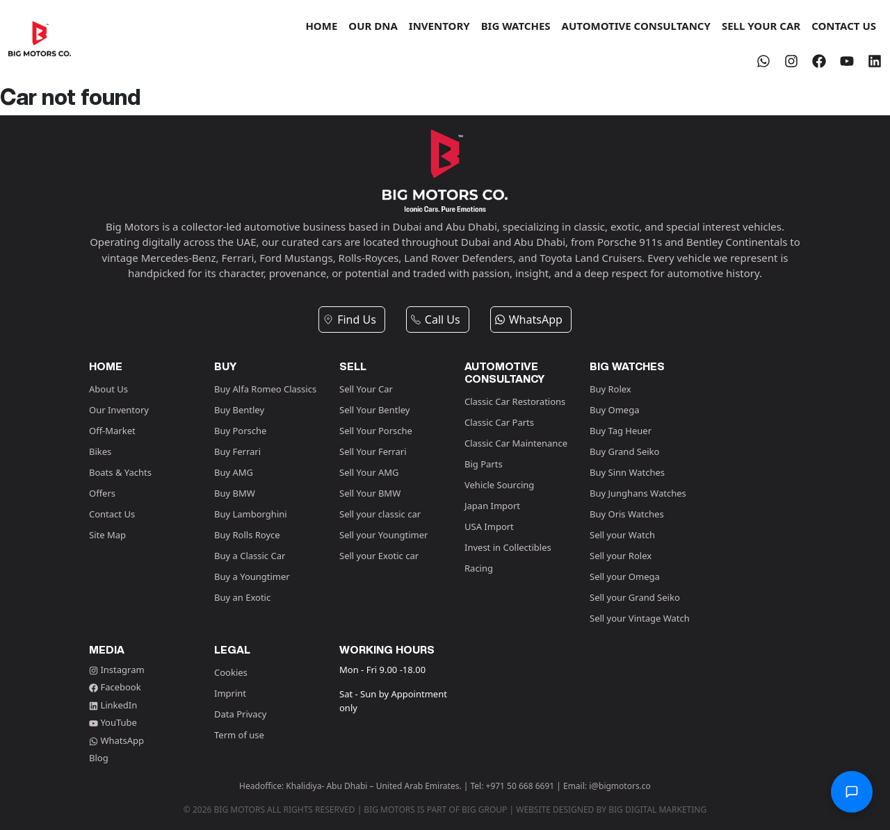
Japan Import (492, 505)
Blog (98, 758)
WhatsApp (116, 740)
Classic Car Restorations (514, 401)
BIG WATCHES (516, 26)
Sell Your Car (366, 389)
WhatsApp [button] (528, 319)
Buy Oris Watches (627, 514)
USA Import (489, 526)
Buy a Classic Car (249, 555)
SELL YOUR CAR (761, 26)
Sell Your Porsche (375, 430)
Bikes (100, 451)
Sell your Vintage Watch (640, 618)
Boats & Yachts (120, 472)
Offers (102, 493)
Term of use (239, 735)
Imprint (230, 693)
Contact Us (112, 514)
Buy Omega (614, 410)
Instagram (117, 669)
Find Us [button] (349, 319)
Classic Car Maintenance (515, 443)
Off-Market (112, 430)
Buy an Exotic (242, 597)
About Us (108, 389)
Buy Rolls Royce (247, 535)
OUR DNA (373, 26)
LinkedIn (113, 705)
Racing (478, 568)
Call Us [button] (435, 319)
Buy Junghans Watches (638, 493)
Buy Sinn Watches (627, 472)
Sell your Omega (625, 576)
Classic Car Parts (499, 422)
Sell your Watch (622, 535)
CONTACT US (843, 26)
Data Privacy (240, 714)
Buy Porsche (240, 430)
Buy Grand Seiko (624, 451)
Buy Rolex (610, 389)
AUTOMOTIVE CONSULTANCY (636, 26)
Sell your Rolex (621, 555)
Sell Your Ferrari (373, 451)
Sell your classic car (380, 514)
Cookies (231, 672)
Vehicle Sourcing (499, 485)
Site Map (107, 535)
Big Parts (483, 464)
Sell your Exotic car (379, 555)
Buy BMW (234, 493)
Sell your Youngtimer (383, 535)
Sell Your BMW (369, 493)
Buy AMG (233, 472)
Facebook (115, 687)
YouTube (113, 722)
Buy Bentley (239, 410)
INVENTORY (439, 26)
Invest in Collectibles (507, 547)
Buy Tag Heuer (621, 430)
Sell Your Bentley (374, 410)
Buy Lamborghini (250, 514)
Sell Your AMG (368, 472)
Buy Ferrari (237, 451)
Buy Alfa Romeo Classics (265, 389)
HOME (321, 26)
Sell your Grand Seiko (635, 597)
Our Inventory (119, 410)
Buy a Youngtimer (252, 576)
